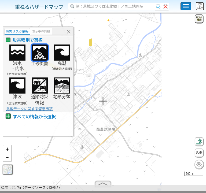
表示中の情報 (41, 31)
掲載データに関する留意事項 (29, 109)
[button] (7, 151)
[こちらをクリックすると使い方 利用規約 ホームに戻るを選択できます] (186, 6)
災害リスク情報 (17, 31)
